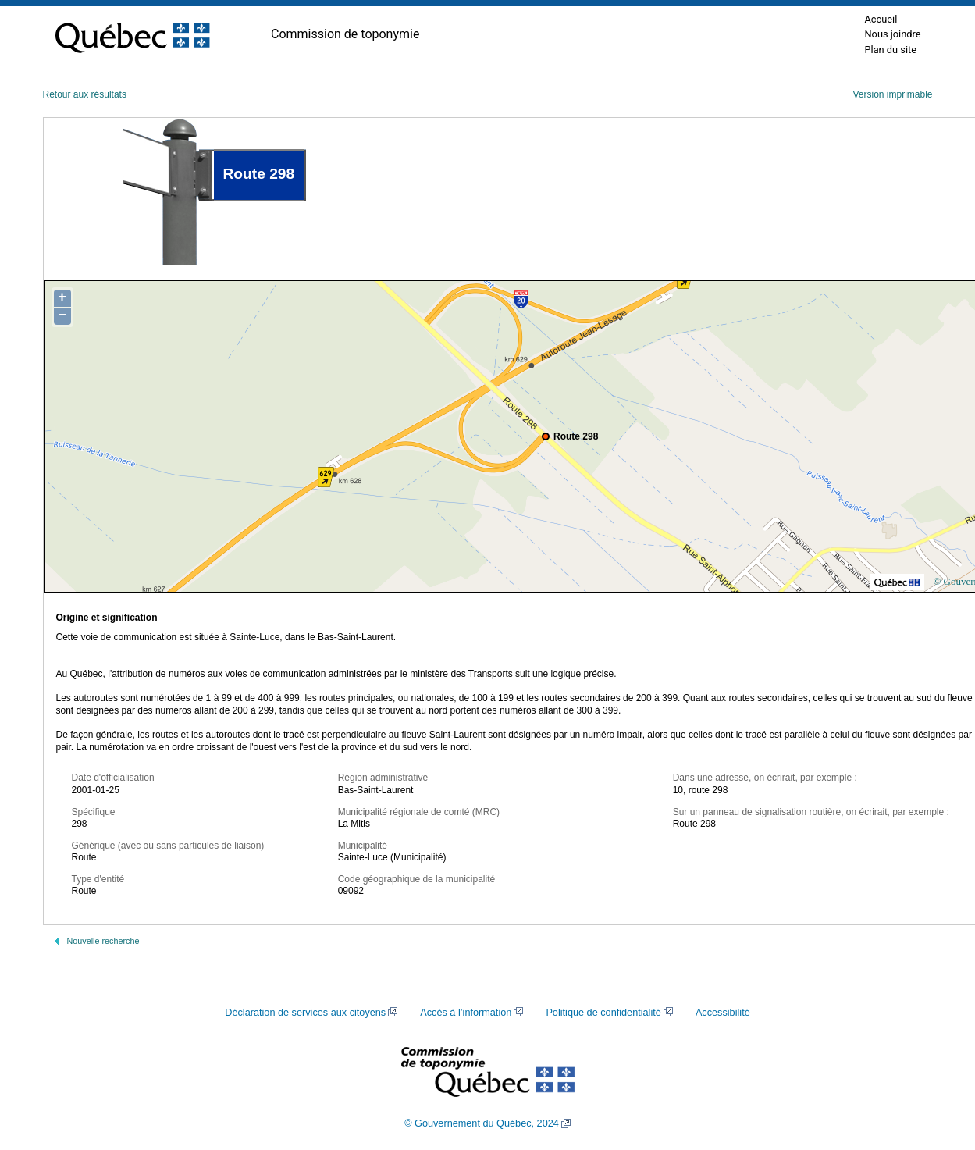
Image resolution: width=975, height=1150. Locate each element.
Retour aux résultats (84, 94)
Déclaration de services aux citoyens (305, 1012)
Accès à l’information (465, 1012)
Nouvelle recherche (103, 940)
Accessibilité (723, 1012)
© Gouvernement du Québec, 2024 (481, 1123)
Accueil (880, 19)
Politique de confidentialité (603, 1012)
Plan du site (890, 49)
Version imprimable (892, 94)
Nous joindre (892, 34)
